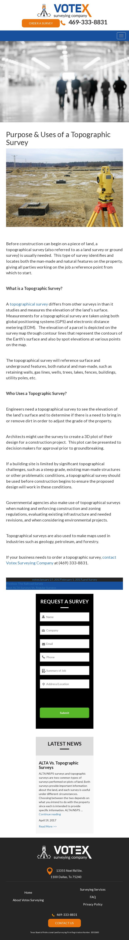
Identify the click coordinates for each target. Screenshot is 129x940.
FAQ (93, 897)
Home (28, 892)
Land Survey (89, 579)
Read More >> (48, 826)
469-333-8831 (67, 914)
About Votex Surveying (28, 900)
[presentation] (70, 700)
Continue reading (50, 814)
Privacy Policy (93, 904)
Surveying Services (93, 889)
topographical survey (29, 303)
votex (35, 579)
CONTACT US (64, 923)
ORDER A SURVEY (41, 23)
